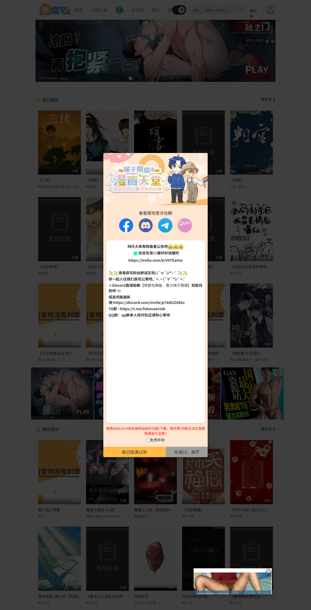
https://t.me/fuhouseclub (142, 308)
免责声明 (157, 439)
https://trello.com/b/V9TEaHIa (155, 260)
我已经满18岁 (134, 452)
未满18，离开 (187, 452)
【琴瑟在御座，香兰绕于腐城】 (166, 285)
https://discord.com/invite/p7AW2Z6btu (149, 302)
